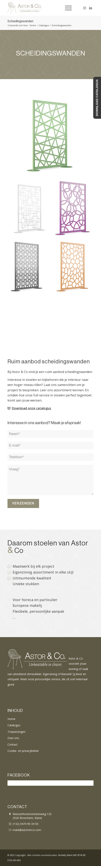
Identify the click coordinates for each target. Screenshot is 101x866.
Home (11, 719)
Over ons (13, 738)
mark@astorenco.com (27, 830)
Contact (12, 744)
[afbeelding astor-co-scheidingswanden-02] (29, 210)
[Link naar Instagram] (85, 8)
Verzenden (23, 503)
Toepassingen (16, 732)
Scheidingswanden (20, 21)
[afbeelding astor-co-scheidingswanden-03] (74, 210)
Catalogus (13, 725)
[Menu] (66, 8)
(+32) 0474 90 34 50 (25, 824)
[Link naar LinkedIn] (91, 8)
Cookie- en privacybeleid (22, 751)
